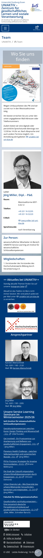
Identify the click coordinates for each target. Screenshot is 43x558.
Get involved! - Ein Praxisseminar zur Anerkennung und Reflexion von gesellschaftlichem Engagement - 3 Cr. (20, 441)
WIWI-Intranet (11, 534)
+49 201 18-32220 (25, 214)
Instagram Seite (17, 286)
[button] (36, 28)
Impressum (27, 546)
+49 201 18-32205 (25, 211)
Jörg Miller (17, 406)
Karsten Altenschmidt (22, 368)
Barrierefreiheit (12, 542)
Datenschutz (11, 546)
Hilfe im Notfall (12, 538)
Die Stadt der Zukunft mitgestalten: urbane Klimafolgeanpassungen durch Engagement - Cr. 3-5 (20, 474)
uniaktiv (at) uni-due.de (29, 296)
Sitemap (28, 542)
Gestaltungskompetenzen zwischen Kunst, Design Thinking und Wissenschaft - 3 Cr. (21, 431)
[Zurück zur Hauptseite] (36, 13)
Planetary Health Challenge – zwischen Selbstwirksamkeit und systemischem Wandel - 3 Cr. (20, 454)
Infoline (26, 534)
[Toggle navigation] (5, 28)
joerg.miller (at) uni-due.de (28, 222)
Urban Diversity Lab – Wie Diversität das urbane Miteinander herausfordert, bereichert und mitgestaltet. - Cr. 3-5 (21, 487)
